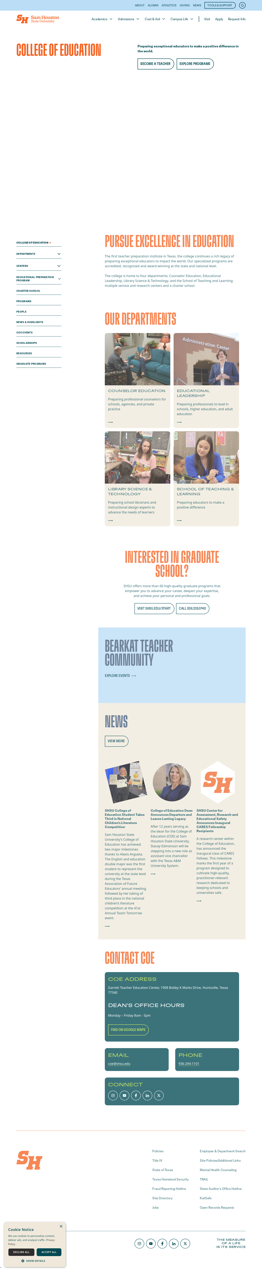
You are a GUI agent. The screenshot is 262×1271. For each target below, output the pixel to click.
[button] (34, 1261)
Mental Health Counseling (218, 1170)
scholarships (27, 342)
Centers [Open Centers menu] (38, 266)
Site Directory (162, 1198)
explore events (121, 676)
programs (24, 301)
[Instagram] (113, 1095)
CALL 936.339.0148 (192, 608)
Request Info (237, 19)
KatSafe (205, 1198)
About (140, 5)
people (21, 311)
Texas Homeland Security (170, 1179)
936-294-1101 (188, 1063)
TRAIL (204, 1179)
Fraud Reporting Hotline (169, 1189)
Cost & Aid (155, 19)
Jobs (155, 1207)
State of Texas (162, 1170)
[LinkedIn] (147, 1095)
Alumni (153, 5)
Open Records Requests (217, 1207)
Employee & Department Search (223, 1151)
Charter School (28, 290)
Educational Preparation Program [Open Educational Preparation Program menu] (38, 279)
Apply (219, 19)
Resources (24, 353)
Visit (207, 19)
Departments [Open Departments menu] (38, 254)
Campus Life (182, 19)
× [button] (60, 1226)
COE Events (24, 332)
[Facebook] (136, 1095)
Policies (157, 1151)
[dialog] (35, 1244)
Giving (185, 5)
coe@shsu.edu (119, 1063)
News (197, 5)
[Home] (37, 19)
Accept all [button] (49, 1252)
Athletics (169, 5)
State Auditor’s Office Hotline (221, 1189)
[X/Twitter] (159, 1095)
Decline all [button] (21, 1252)
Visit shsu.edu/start (154, 608)
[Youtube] (124, 1095)
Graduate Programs (31, 363)
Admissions (129, 19)
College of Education (33, 242)
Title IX (157, 1160)
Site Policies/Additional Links (220, 1160)
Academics (102, 19)
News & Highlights (30, 322)
